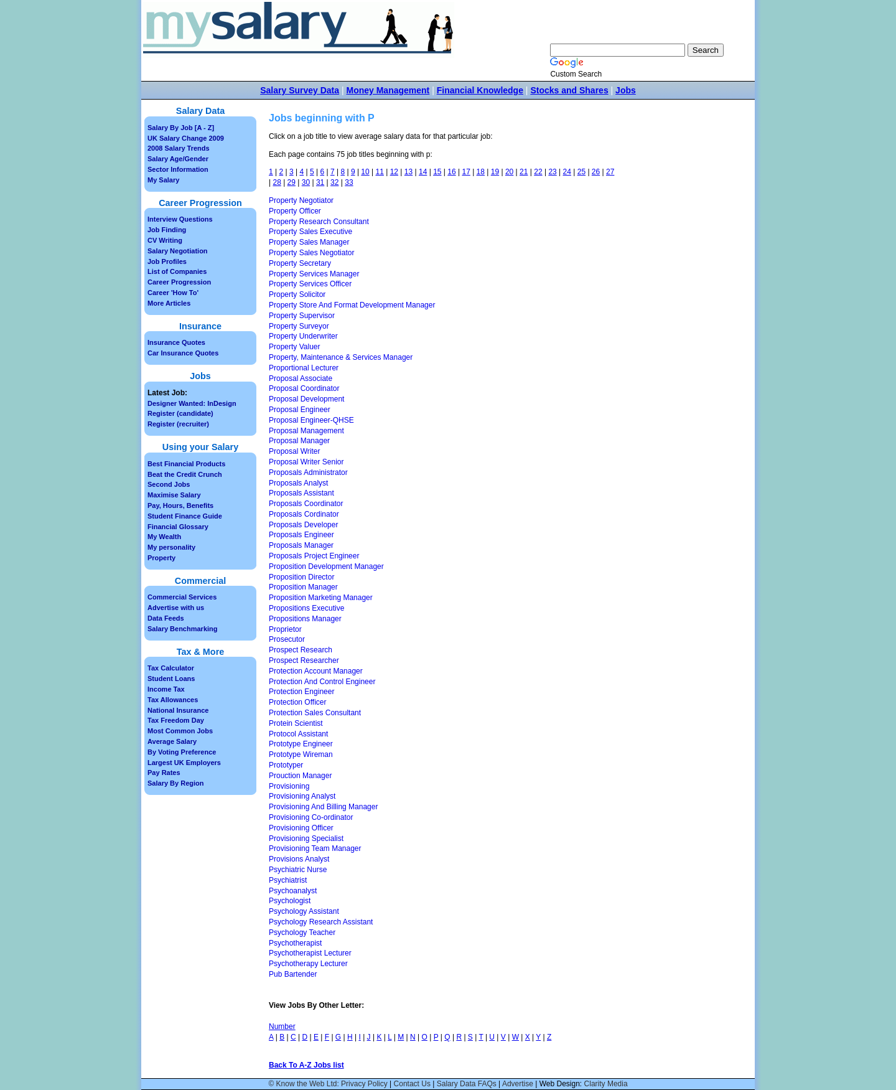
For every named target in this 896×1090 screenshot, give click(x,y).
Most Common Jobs (180, 731)
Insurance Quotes (176, 342)
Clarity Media (606, 1083)
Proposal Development (306, 399)
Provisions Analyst (299, 859)
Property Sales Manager (309, 242)
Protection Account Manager (316, 671)
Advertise (517, 1083)
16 (451, 171)
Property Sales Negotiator (311, 252)
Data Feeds (165, 618)
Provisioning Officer (301, 828)
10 (365, 171)
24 (567, 171)
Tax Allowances (172, 699)
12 (394, 171)
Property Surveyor (299, 326)
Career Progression (179, 282)
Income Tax (166, 689)
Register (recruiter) (178, 424)
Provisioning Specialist (306, 838)
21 (524, 171)
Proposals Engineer (301, 534)
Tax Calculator (170, 668)
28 (277, 182)
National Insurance (177, 710)
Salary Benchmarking (182, 628)
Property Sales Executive (310, 231)
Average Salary (172, 741)
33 (349, 182)
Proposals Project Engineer (314, 556)
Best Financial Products (186, 463)
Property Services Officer (310, 284)
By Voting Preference (181, 752)
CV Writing (164, 240)
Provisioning (289, 786)
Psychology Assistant (304, 911)
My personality (171, 547)
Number (282, 1026)
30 (306, 182)
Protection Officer (297, 702)
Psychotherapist (295, 943)
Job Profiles (167, 261)
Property (161, 557)
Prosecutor (287, 639)
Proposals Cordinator (304, 514)
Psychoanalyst (293, 890)
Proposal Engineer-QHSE (311, 420)
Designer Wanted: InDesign (191, 403)
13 (408, 171)
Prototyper (286, 765)
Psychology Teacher (302, 932)
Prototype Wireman (301, 754)
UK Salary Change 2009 (185, 138)
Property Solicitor (297, 294)
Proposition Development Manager (326, 566)
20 (509, 171)
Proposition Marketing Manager (321, 597)
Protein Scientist (296, 723)
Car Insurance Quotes (182, 353)
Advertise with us (175, 607)
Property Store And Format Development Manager (352, 305)
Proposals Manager (301, 545)
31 (320, 182)
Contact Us (412, 1083)
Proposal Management (306, 430)
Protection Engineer (301, 691)
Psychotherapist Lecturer (310, 953)
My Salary (163, 180)
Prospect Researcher (304, 660)
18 (481, 171)
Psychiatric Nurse (298, 869)
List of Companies (177, 271)
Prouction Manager (300, 775)
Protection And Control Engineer (322, 681)
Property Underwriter (303, 336)
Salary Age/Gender (177, 158)
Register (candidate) (180, 413)
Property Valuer (294, 346)
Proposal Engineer (299, 409)
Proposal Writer (294, 451)
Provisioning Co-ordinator (311, 817)
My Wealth (164, 536)
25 (581, 171)
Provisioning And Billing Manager (323, 806)
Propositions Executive (306, 608)
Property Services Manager (314, 274)
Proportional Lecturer (303, 368)
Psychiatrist (288, 880)
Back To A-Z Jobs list (306, 1065)
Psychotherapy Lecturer (308, 963)
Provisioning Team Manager (315, 848)
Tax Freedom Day (175, 720)
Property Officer (295, 211)
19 (495, 171)
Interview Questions (180, 219)
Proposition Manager (303, 587)
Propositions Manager (305, 618)
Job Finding (166, 229)
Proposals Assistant (301, 493)
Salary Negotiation (177, 251)
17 (466, 171)
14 (423, 171)
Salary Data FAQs (467, 1083)
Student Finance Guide (184, 516)
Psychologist (289, 900)
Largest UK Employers (184, 762)
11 (380, 171)
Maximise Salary (174, 495)
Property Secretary (300, 263)
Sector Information (177, 169)
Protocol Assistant (298, 734)
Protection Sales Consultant (315, 712)
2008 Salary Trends (178, 148)
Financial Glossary (177, 526)
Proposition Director (301, 577)
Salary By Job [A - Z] (180, 127)
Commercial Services (182, 597)
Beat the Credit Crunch (184, 474)
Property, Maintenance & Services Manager (341, 357)
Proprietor (285, 629)
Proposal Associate (300, 378)
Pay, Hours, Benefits (180, 505)
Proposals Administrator (308, 472)
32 (334, 182)
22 (538, 171)
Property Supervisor (302, 315)
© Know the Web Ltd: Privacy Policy (327, 1083)
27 (610, 171)
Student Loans (171, 678)
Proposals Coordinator (306, 503)
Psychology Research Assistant (321, 922)
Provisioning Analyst (302, 796)
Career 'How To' (172, 292)
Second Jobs (168, 484)
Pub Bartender (293, 974)
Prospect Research (300, 650)
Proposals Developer (303, 524)
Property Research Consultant (319, 221)
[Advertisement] (669, 323)
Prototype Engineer (301, 744)
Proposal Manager (299, 440)
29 (291, 182)
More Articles (168, 303)
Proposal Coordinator (304, 388)
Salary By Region (175, 783)
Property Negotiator (301, 200)
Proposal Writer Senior (306, 462)
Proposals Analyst (298, 483)
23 (552, 171)
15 (437, 171)
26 (596, 171)
